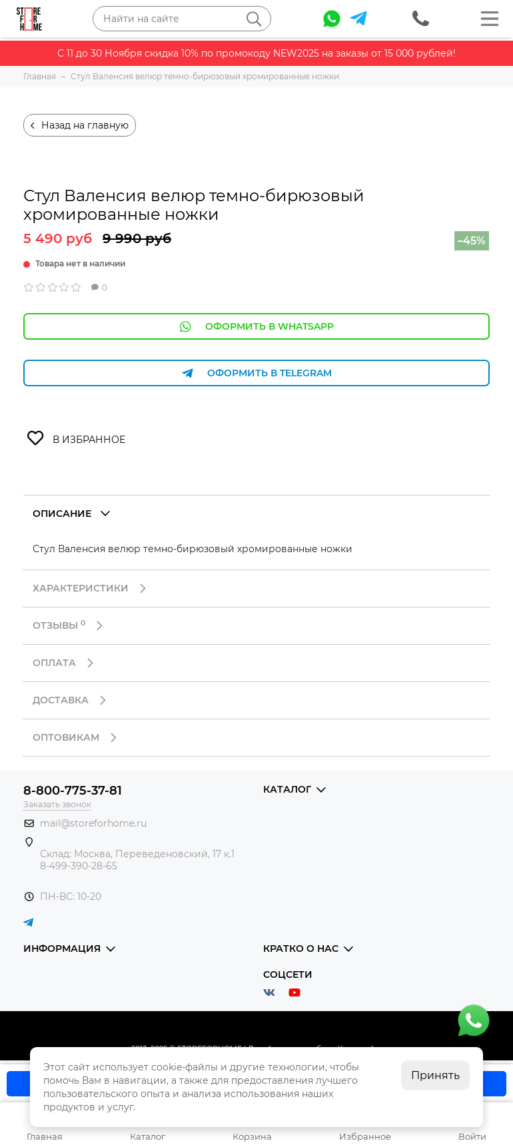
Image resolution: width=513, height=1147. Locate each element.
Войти (472, 1136)
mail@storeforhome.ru (93, 823)
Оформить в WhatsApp (256, 326)
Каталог (147, 1136)
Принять (435, 1075)
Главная (45, 1136)
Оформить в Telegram (256, 373)
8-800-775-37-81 (72, 790)
